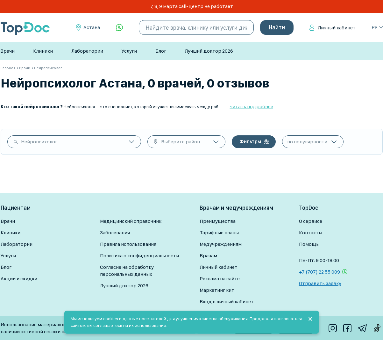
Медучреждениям (221, 244)
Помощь (309, 244)
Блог (160, 51)
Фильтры (250, 142)
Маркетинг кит (217, 290)
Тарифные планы (219, 233)
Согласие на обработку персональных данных (127, 270)
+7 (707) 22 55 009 (319, 272)
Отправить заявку (320, 283)
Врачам (208, 256)
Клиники (43, 51)
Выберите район (180, 142)
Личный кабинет (337, 28)
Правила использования (128, 244)
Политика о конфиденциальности (139, 256)
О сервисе (310, 221)
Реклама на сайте (220, 279)
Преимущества (218, 221)
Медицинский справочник (130, 221)
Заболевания (115, 233)
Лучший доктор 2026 (209, 51)
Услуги (129, 51)
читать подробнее (251, 106)
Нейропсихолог (39, 142)
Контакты (310, 233)
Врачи (7, 51)
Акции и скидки (19, 279)
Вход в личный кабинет (227, 301)
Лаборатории (87, 51)
